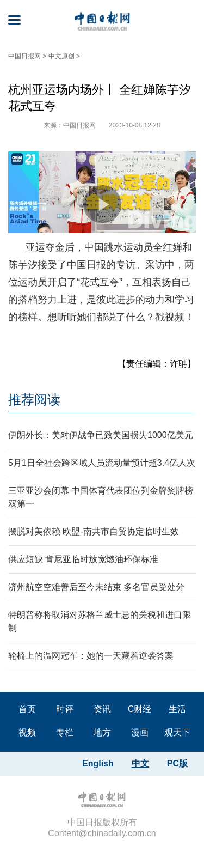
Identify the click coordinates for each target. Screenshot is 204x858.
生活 (177, 709)
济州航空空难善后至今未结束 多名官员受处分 (96, 587)
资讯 (102, 709)
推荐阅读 (34, 399)
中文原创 (61, 56)
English (98, 763)
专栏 (64, 732)
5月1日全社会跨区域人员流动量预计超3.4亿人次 (101, 462)
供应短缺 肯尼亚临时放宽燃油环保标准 (83, 559)
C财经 (140, 709)
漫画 (140, 732)
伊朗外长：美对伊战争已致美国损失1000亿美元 (100, 435)
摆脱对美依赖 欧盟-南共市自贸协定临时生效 (93, 531)
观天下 (177, 732)
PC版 (177, 763)
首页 (27, 709)
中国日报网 (24, 56)
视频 (27, 732)
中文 (140, 763)
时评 (64, 709)
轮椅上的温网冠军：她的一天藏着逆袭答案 (91, 655)
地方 (102, 732)
